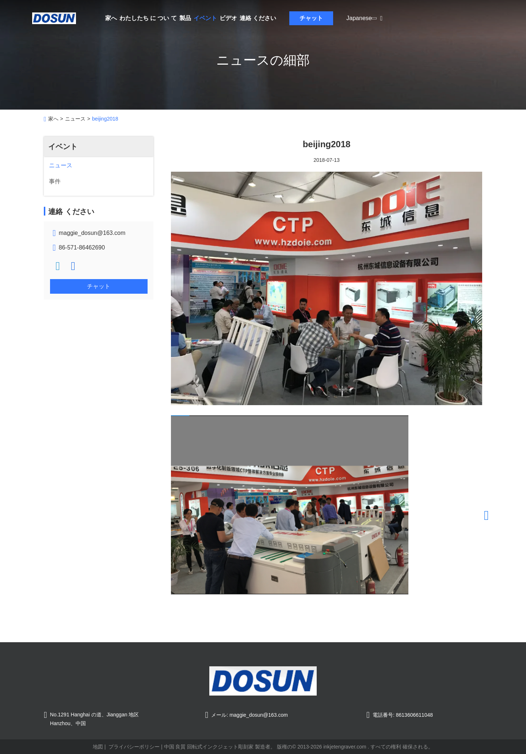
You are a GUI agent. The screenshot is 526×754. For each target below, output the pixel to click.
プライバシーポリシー (134, 747)
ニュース (75, 119)
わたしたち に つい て (148, 18)
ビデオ (228, 18)
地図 (98, 747)
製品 (185, 18)
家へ (111, 18)
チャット (311, 18)
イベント (205, 18)
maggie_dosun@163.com (92, 233)
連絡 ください (258, 18)
